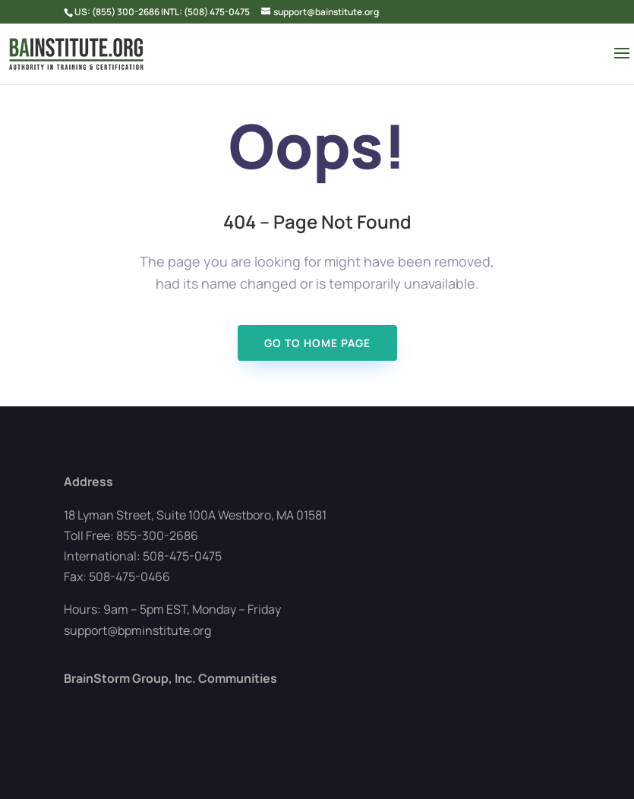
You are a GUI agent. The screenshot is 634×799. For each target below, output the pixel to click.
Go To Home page (317, 343)
